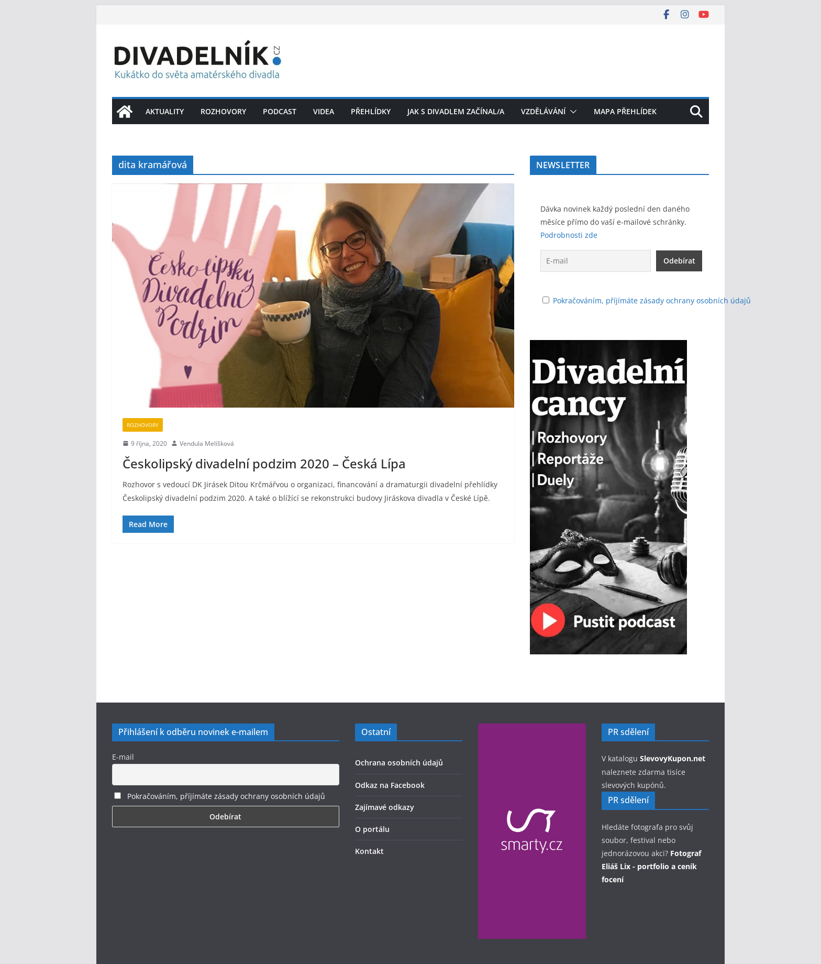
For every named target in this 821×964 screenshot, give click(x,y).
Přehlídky (371, 111)
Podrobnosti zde (568, 235)
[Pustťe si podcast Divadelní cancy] (608, 347)
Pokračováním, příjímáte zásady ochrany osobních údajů (652, 300)
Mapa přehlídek (625, 111)
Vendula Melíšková (207, 443)
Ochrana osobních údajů (399, 763)
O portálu (372, 829)
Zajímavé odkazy (384, 807)
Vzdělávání (543, 111)
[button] (571, 111)
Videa (323, 111)
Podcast (279, 111)
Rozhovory (223, 111)
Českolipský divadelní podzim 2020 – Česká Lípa (264, 463)
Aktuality (165, 111)
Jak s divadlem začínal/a (455, 111)
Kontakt (369, 851)
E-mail (123, 757)
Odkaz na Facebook (390, 785)
